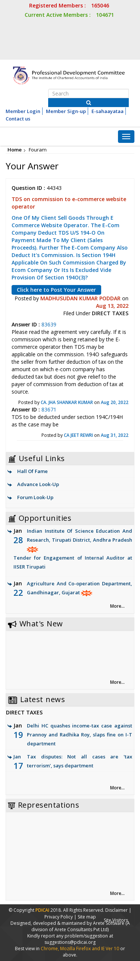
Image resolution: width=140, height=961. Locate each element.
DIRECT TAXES (110, 313)
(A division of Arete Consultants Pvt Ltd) (80, 926)
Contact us (18, 118)
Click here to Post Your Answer (56, 289)
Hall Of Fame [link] (32, 471)
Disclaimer (116, 910)
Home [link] (14, 149)
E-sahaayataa (107, 111)
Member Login (23, 111)
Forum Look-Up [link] (35, 497)
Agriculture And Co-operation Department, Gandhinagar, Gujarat (72, 597)
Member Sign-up (66, 111)
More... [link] (117, 606)
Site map (87, 917)
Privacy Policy (58, 917)
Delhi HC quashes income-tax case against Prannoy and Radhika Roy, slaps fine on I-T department (79, 734)
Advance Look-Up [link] (38, 484)
